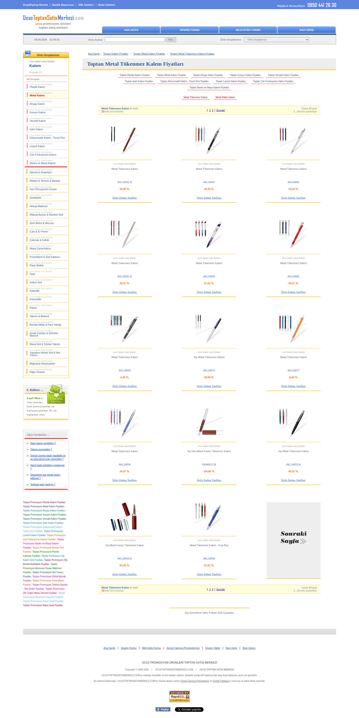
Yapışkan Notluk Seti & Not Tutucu (45, 352)
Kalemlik (41, 289)
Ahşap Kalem (41, 102)
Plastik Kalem (41, 85)
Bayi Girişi (231, 648)
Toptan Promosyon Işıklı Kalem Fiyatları (43, 523)
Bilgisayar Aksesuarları (42, 362)
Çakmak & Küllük (41, 238)
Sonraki (220, 110)
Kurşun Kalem (41, 111)
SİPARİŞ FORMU (190, 30)
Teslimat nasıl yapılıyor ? (43, 484)
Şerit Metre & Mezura (42, 221)
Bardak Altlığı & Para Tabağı (45, 323)
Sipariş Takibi (212, 648)
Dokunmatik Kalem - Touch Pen (47, 136)
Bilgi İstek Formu (151, 648)
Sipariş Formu (128, 648)
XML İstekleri (86, 4)
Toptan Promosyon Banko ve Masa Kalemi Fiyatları (43, 543)
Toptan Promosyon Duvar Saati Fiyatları (43, 601)
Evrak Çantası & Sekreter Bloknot (44, 333)
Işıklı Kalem (41, 128)
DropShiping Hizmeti (35, 4)
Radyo (41, 306)
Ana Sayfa (94, 53)
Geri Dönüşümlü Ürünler (43, 188)
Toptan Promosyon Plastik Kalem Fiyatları (44, 502)
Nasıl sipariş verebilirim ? (43, 443)
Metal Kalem (41, 94)
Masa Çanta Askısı (41, 247)
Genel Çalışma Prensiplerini (195, 681)
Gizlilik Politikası (221, 681)
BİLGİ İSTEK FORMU (248, 30)
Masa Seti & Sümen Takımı (45, 343)
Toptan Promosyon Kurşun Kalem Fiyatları (44, 514)
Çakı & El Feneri (41, 230)
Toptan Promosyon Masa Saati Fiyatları (43, 605)
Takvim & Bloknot (41, 315)
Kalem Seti (41, 281)
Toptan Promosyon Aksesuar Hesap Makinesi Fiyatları (42, 568)
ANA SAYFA (131, 30)
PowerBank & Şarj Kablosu (45, 255)
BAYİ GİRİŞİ (307, 30)
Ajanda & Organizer (41, 171)
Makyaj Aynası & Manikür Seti (46, 213)
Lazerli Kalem (41, 145)
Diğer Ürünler (41, 370)
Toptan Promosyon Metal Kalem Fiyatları (43, 506)
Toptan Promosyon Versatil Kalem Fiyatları (44, 519)
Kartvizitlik (41, 298)
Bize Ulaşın (249, 648)
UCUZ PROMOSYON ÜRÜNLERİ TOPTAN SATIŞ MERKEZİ (179, 662)
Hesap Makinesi (41, 205)
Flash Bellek (41, 264)
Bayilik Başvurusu (63, 4)
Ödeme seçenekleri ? (41, 449)
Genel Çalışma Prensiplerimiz (183, 648)
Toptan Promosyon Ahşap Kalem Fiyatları (44, 510)
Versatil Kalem (41, 119)
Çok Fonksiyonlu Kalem (43, 153)
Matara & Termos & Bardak (45, 179)
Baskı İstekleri (106, 4)
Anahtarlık (41, 196)
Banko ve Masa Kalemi (43, 162)
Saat (41, 272)
